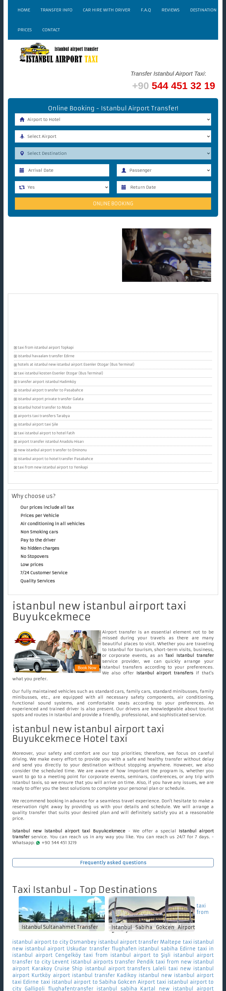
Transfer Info (56, 10)
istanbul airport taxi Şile (38, 424)
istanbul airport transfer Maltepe (139, 942)
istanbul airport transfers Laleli (125, 968)
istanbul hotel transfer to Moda (44, 407)
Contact (51, 29)
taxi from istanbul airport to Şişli (127, 955)
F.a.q (146, 10)
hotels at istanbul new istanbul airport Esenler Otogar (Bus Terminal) (76, 364)
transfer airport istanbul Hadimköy (47, 382)
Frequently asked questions (113, 862)
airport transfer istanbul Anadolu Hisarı (51, 442)
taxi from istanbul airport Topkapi (46, 348)
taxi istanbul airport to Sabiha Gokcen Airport (98, 982)
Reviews (170, 10)
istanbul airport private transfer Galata (51, 399)
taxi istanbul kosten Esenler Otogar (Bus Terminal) (60, 373)
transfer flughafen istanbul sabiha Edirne (142, 949)
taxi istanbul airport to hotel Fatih (46, 433)
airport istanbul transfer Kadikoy (95, 975)
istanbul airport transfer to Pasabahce (50, 390)
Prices (25, 29)
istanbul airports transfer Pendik (112, 962)
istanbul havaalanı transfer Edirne (46, 356)
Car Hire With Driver (106, 10)
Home (24, 10)
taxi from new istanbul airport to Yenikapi (53, 467)
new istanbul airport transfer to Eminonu (52, 450)
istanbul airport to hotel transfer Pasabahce (55, 459)
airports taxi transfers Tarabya (44, 416)
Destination (203, 10)
